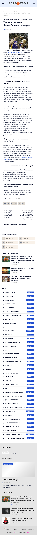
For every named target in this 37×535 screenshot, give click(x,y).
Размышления (19, 365)
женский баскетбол (19, 404)
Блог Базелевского (19, 311)
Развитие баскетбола (19, 361)
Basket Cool (19, 300)
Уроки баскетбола (19, 384)
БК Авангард (19, 308)
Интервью (11, 198)
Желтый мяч (19, 331)
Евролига (19, 327)
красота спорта (19, 411)
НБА (19, 350)
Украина (19, 381)
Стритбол (19, 369)
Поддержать (8, 529)
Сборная (18, 12)
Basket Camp (19, 296)
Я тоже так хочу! (10, 480)
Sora (15, 532)
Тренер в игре (19, 377)
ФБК (19, 388)
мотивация (19, 415)
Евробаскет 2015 (19, 319)
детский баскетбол (19, 400)
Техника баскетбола (19, 373)
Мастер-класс (19, 338)
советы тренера (19, 430)
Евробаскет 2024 (19, 323)
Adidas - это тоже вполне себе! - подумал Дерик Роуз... (22, 519)
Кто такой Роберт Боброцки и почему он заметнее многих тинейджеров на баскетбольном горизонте (22, 259)
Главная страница (8, 12)
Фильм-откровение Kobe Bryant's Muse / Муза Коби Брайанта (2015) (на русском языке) (22, 510)
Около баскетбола (19, 354)
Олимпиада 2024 (19, 358)
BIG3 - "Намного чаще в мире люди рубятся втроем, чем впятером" (21, 278)
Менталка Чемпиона (19, 342)
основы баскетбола (19, 419)
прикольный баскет (19, 427)
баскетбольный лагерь (19, 396)
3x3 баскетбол (19, 292)
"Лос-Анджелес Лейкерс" (15, 52)
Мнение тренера (19, 346)
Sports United (19, 304)
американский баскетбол (19, 392)
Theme (28, 532)
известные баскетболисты (19, 407)
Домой (16, 529)
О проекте (23, 529)
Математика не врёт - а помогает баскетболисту (22, 269)
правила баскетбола (19, 423)
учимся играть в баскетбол (19, 438)
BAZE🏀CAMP (19, 3)
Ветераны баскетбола (19, 315)
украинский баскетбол (19, 434)
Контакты (31, 529)
